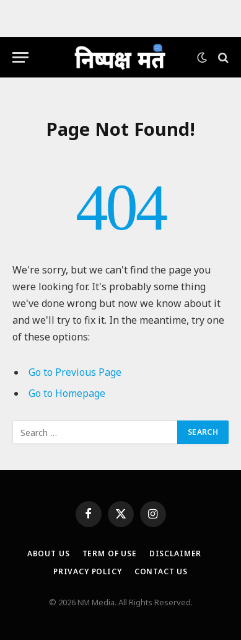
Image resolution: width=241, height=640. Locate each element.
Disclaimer (175, 553)
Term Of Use (109, 553)
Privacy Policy (87, 571)
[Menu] (20, 57)
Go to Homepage (66, 393)
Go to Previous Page (74, 372)
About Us (48, 553)
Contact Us (161, 571)
